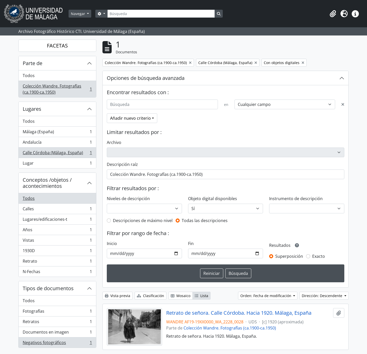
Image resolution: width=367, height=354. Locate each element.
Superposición (289, 256)
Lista (201, 295)
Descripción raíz (122, 164)
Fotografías (57, 312)
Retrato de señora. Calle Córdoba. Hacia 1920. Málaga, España (238, 313)
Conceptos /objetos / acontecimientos (47, 182)
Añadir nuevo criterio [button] (130, 118)
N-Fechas (57, 272)
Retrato (57, 262)
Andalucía (57, 143)
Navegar (78, 13)
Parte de (32, 63)
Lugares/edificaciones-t (57, 220)
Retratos (57, 323)
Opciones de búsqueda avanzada (146, 78)
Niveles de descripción (128, 198)
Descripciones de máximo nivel (143, 220)
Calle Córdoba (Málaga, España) (57, 154)
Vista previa (117, 295)
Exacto (318, 256)
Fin (191, 243)
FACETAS (57, 45)
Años (57, 231)
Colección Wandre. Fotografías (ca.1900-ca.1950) (57, 89)
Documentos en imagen (57, 333)
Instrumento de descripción (296, 198)
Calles (57, 210)
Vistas (57, 241)
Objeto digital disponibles (212, 198)
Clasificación (150, 295)
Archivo (114, 142)
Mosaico (180, 295)
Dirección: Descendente (322, 295)
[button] (332, 13)
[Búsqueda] (161, 14)
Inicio (112, 243)
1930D (57, 252)
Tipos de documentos (48, 288)
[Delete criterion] (342, 104)
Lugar (57, 164)
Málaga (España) (57, 133)
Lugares (32, 108)
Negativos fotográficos (57, 343)
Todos (29, 75)
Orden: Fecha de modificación (266, 295)
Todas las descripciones (205, 220)
